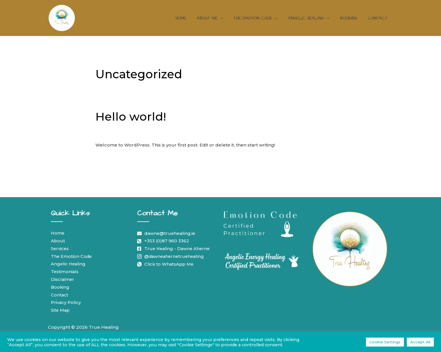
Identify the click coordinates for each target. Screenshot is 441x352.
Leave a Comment (115, 132)
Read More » (109, 158)
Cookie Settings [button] (384, 342)
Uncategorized (157, 132)
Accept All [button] (420, 342)
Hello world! (130, 116)
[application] (229, 18)
